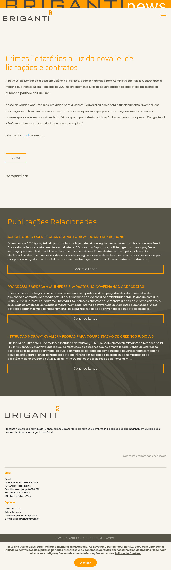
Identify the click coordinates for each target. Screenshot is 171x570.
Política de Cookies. (128, 553)
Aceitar (85, 562)
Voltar (16, 158)
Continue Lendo (86, 272)
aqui (26, 135)
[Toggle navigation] (163, 15)
